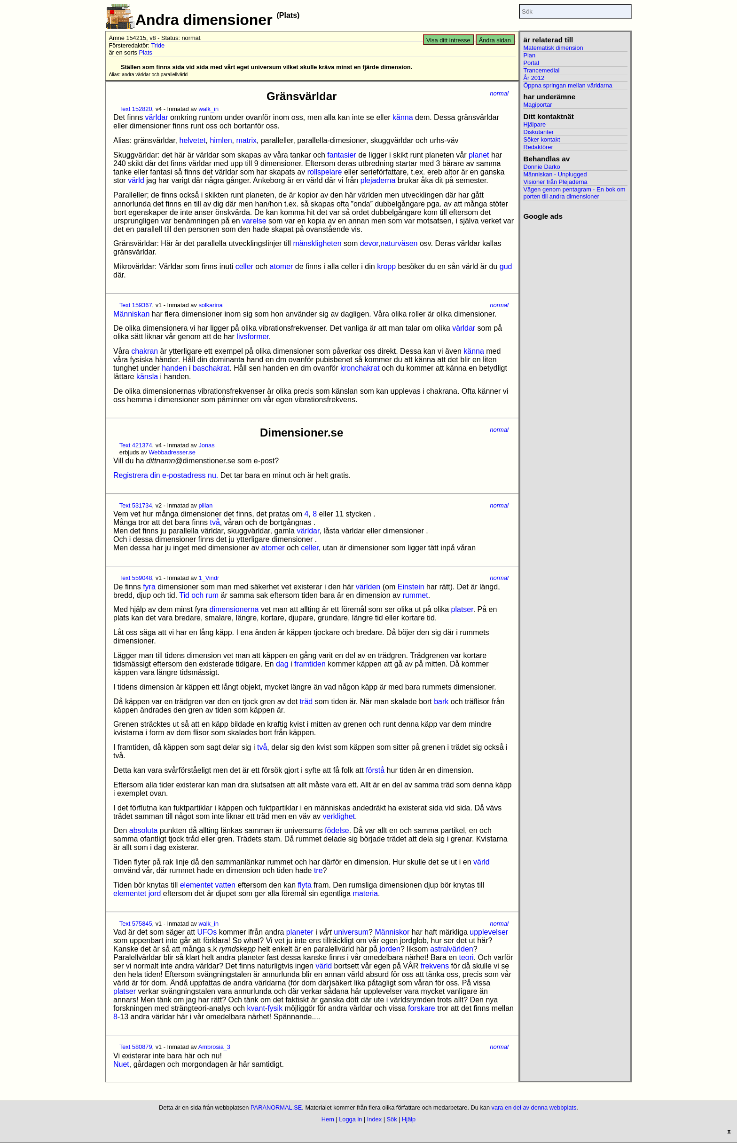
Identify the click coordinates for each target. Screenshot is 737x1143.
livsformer (252, 337)
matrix (246, 140)
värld (136, 180)
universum (351, 932)
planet (479, 155)
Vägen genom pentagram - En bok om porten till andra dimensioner (574, 193)
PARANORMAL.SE (276, 1107)
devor (369, 243)
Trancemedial (541, 70)
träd (306, 702)
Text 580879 (135, 1046)
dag (282, 664)
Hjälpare (534, 124)
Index (374, 1119)
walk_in (208, 108)
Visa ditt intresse (448, 40)
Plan (529, 55)
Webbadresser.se (172, 452)
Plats (145, 52)
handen (174, 368)
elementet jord (137, 893)
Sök (392, 1119)
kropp (386, 266)
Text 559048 (135, 577)
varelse (254, 221)
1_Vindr (208, 577)
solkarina (210, 305)
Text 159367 (135, 305)
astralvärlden (451, 949)
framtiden (310, 664)
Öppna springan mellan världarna (567, 85)
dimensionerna (234, 609)
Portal (531, 62)
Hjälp (409, 1119)
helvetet (193, 140)
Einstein (411, 587)
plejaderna (378, 180)
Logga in (350, 1119)
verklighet (339, 816)
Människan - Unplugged (555, 174)
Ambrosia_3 (214, 1046)
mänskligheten (317, 243)
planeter (300, 932)
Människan (131, 314)
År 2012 (533, 77)
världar (156, 117)
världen (368, 587)
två (215, 522)
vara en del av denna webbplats (534, 1107)
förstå (375, 770)
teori (466, 957)
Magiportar (537, 104)
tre (318, 870)
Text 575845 (135, 923)
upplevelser (489, 932)
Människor (392, 932)
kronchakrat (360, 368)
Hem (327, 1119)
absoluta (143, 830)
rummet (415, 595)
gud (506, 266)
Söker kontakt (541, 139)
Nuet (121, 1064)
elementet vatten (207, 885)
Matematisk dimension (553, 47)
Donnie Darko (541, 166)
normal (499, 93)
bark (441, 702)
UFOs (207, 932)
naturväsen (398, 243)
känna (402, 117)
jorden (390, 949)
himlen (221, 140)
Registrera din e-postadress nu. (165, 475)
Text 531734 (135, 505)
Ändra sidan (495, 40)
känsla (147, 377)
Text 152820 (135, 108)
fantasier (341, 155)
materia (365, 893)
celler (244, 266)
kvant (256, 1008)
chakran (144, 351)
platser (462, 609)
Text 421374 (135, 445)
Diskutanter (538, 131)
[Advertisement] (575, 362)
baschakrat (211, 368)
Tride (158, 45)
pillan (205, 505)
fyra (149, 587)
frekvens (435, 966)
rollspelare (324, 172)
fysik (274, 1008)
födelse (337, 830)
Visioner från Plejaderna (555, 181)
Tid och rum (199, 595)
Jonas (206, 445)
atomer (281, 266)
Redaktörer (538, 147)
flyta (305, 885)
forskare (421, 1008)
